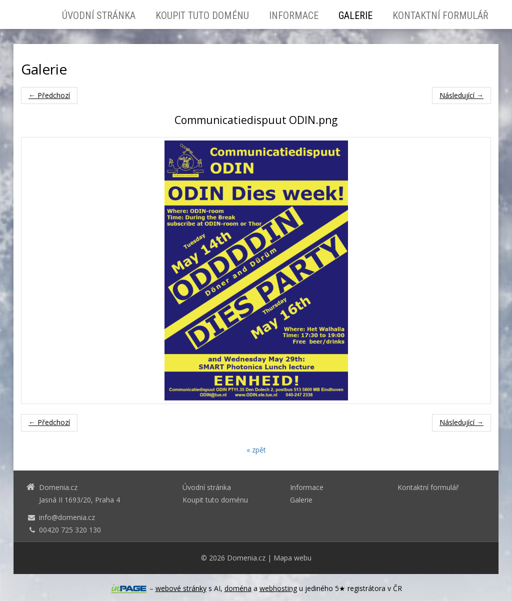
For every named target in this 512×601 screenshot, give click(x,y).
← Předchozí (49, 95)
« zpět (256, 449)
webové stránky (181, 588)
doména (238, 588)
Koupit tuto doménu (202, 16)
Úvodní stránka (99, 16)
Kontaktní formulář (440, 16)
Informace (293, 16)
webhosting (278, 588)
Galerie (355, 16)
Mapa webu (293, 557)
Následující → (462, 95)
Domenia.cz (246, 557)
